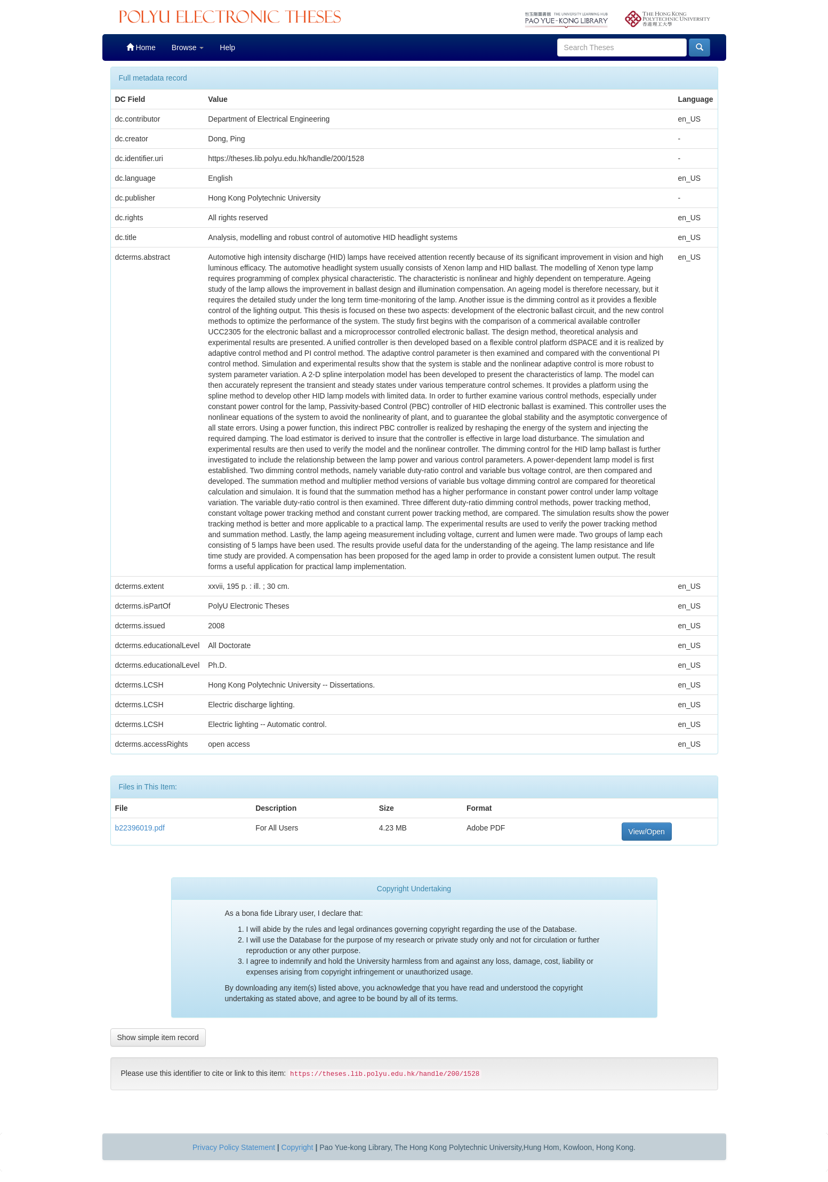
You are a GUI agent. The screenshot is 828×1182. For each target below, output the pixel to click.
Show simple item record (158, 1037)
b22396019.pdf (140, 828)
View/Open (647, 831)
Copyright (297, 1147)
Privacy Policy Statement (233, 1147)
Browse (188, 47)
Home (141, 47)
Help (227, 47)
